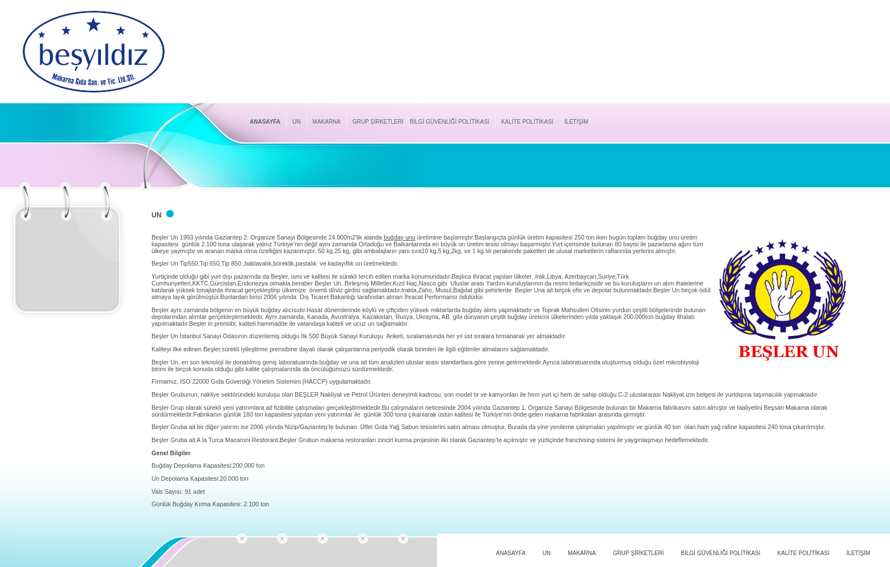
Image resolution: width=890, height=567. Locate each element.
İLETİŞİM (577, 122)
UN (296, 122)
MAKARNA (327, 122)
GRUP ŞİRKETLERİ (378, 122)
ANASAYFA (265, 122)
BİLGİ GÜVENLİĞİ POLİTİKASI (449, 122)
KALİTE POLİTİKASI (527, 122)
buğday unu (399, 237)
